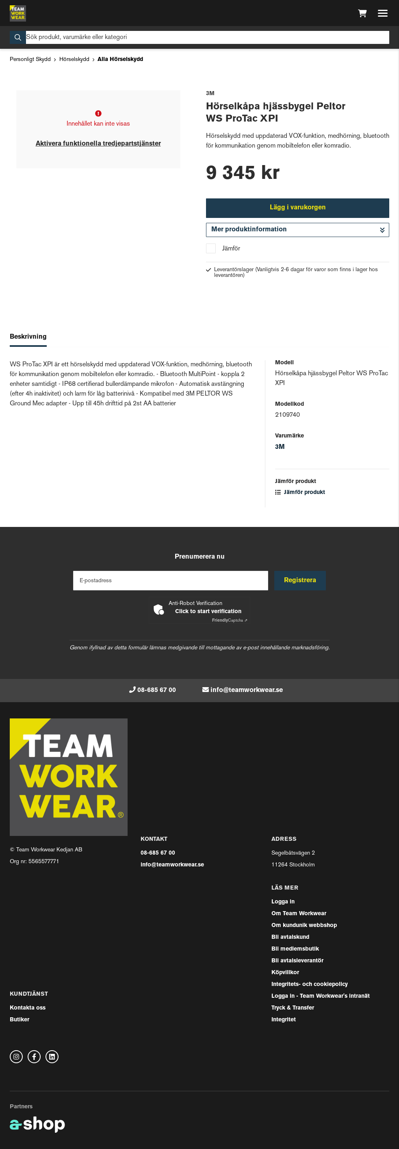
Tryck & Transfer (292, 1008)
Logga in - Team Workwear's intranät (320, 996)
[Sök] (199, 37)
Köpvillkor (285, 972)
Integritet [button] (283, 1020)
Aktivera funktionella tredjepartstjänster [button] (98, 144)
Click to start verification (208, 611)
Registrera (300, 580)
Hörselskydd (74, 59)
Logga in (283, 902)
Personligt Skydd (30, 59)
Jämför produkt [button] (300, 492)
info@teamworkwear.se (246, 690)
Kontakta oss (28, 1008)
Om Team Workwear (298, 913)
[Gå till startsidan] (18, 13)
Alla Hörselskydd (120, 59)
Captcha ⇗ (229, 620)
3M (280, 447)
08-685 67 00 (156, 690)
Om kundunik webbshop (304, 925)
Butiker (19, 1020)
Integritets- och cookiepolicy (309, 984)
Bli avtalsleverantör (297, 961)
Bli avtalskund (290, 937)
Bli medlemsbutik (295, 949)
